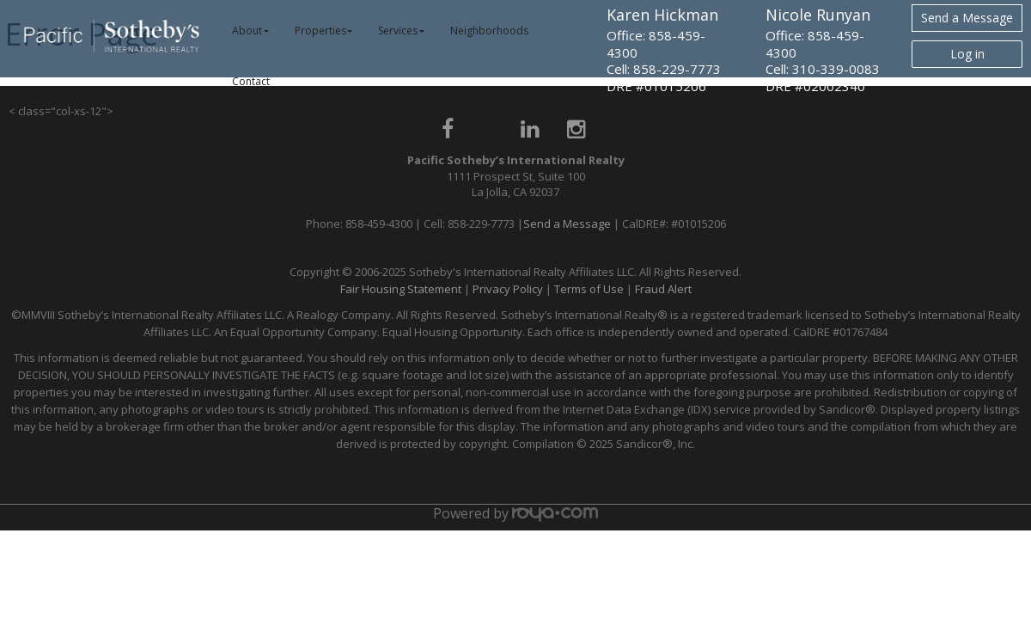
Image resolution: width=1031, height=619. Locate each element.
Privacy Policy (508, 289)
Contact (251, 81)
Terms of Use (589, 289)
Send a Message (967, 17)
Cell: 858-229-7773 (664, 68)
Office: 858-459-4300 (656, 44)
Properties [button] (324, 30)
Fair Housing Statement (400, 289)
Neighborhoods (489, 30)
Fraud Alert (663, 289)
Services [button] (401, 30)
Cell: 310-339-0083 (823, 68)
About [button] (250, 30)
